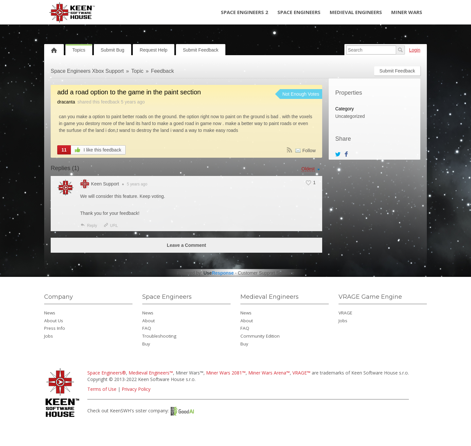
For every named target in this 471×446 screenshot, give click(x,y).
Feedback (162, 71)
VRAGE (345, 313)
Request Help (153, 50)
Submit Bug (112, 50)
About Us (53, 321)
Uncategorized (350, 116)
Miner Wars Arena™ (269, 373)
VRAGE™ (301, 373)
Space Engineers (299, 12)
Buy (146, 344)
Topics (78, 50)
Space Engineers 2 (244, 12)
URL (110, 225)
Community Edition (260, 336)
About (148, 321)
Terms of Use (101, 389)
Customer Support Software (266, 273)
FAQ (146, 328)
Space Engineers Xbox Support (87, 71)
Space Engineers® (106, 373)
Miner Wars (406, 12)
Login (414, 50)
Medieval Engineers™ (151, 373)
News (49, 313)
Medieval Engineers (356, 12)
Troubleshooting (159, 336)
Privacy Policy (136, 389)
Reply (88, 225)
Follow (309, 150)
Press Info (54, 328)
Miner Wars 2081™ (226, 373)
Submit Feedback (200, 50)
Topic (137, 71)
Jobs (48, 336)
